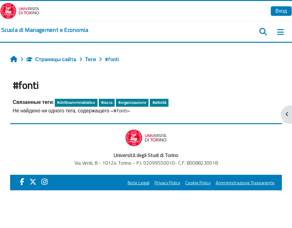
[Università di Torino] (20, 10)
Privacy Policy (167, 182)
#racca (106, 102)
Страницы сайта (51, 59)
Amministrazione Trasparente (245, 182)
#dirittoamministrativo (76, 102)
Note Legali (138, 182)
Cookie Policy (198, 182)
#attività (159, 102)
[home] (44, 30)
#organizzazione (132, 102)
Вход (281, 11)
